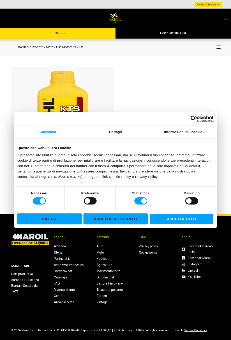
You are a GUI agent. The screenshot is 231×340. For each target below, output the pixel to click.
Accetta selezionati (115, 219)
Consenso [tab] (47, 132)
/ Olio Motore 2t (64, 47)
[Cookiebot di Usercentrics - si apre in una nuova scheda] (194, 118)
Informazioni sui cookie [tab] (183, 132)
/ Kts (79, 47)
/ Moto (48, 47)
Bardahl (23, 47)
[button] (218, 47)
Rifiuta (49, 219)
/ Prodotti (36, 47)
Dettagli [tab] (115, 132)
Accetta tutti (181, 219)
